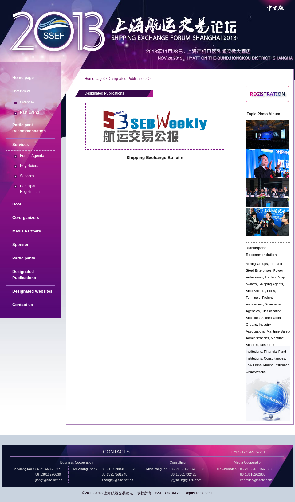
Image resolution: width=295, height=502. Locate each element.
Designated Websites (32, 291)
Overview (27, 102)
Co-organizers (25, 217)
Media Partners (26, 231)
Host (16, 204)
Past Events (30, 112)
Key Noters (29, 166)
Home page (23, 77)
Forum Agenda (32, 156)
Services (27, 176)
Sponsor (20, 244)
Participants (23, 258)
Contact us (22, 304)
